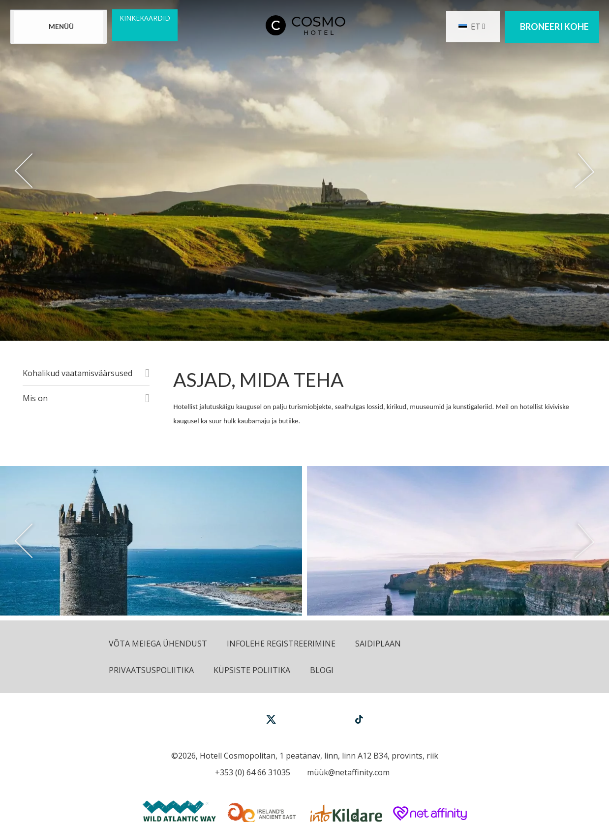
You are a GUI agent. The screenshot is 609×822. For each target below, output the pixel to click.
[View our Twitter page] (271, 723)
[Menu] (58, 26)
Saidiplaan (378, 643)
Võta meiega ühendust (158, 643)
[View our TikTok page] (359, 719)
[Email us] (346, 772)
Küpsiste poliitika (251, 670)
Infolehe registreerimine (281, 643)
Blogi (322, 670)
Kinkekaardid (145, 18)
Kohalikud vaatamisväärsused (77, 373)
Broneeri (554, 26)
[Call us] (250, 772)
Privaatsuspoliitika (151, 670)
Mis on (35, 398)
